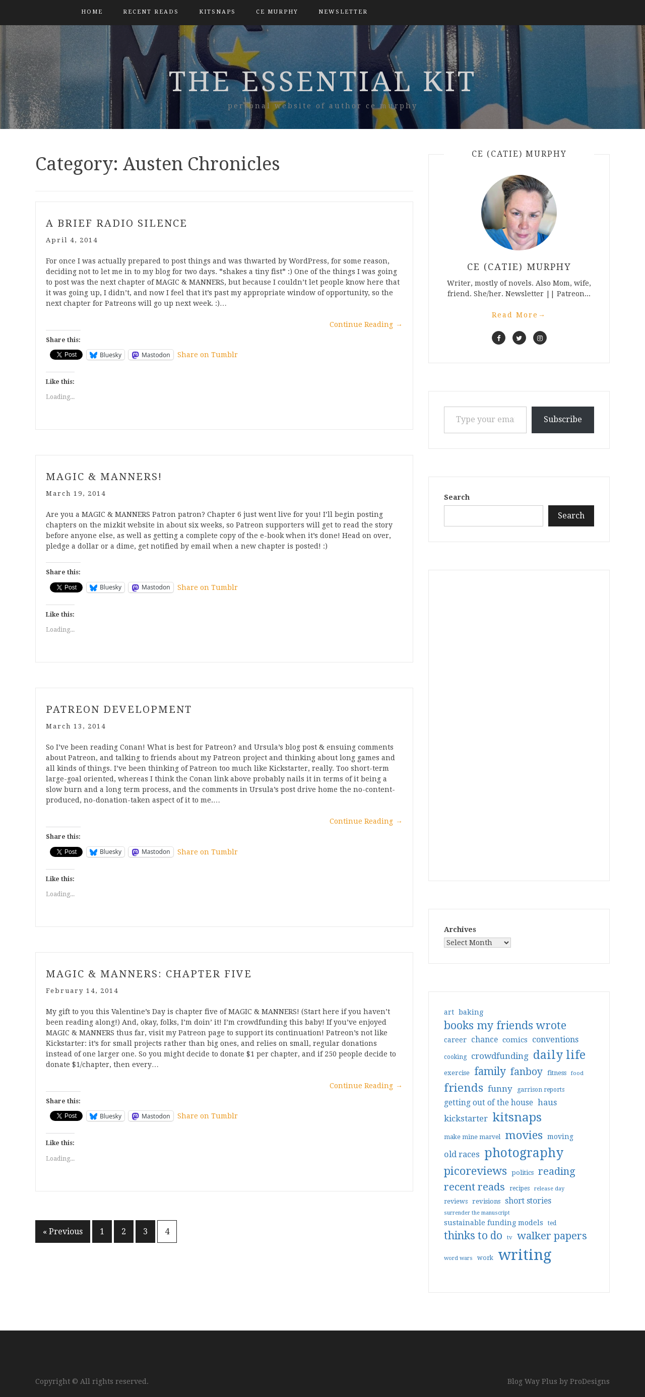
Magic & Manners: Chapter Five (149, 974)
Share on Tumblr (207, 355)
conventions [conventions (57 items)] (555, 1039)
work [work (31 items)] (485, 1257)
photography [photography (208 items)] (523, 1153)
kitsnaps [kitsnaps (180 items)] (517, 1117)
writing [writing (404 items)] (525, 1254)
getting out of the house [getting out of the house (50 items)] (488, 1102)
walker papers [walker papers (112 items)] (552, 1236)
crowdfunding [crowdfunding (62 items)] (500, 1056)
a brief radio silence (116, 223)
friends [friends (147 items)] (463, 1087)
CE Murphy (277, 12)
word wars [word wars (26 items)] (458, 1258)
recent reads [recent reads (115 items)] (474, 1187)
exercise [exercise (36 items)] (457, 1073)
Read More (519, 315)
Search (457, 497)
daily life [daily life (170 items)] (559, 1055)
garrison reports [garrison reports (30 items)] (540, 1089)
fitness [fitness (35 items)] (556, 1073)
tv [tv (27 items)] (509, 1237)
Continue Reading (366, 324)
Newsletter (343, 12)
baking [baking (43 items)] (471, 1012)
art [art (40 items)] (449, 1012)
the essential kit (323, 81)
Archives (460, 929)
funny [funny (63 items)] (500, 1089)
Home (92, 12)
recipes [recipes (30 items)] (519, 1188)
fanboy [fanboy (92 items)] (526, 1072)
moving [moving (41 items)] (560, 1137)
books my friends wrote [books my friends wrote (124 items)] (505, 1025)
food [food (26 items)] (577, 1073)
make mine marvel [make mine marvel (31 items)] (472, 1137)
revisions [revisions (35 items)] (486, 1201)
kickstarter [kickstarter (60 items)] (466, 1118)
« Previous (63, 1231)
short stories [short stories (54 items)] (528, 1201)
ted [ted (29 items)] (552, 1223)
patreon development (119, 709)
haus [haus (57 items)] (547, 1102)
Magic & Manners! (104, 477)
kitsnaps (217, 12)
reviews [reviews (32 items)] (456, 1201)
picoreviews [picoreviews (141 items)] (475, 1170)
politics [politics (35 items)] (522, 1172)
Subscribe (563, 419)
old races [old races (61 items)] (462, 1154)
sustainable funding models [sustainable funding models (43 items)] (493, 1223)
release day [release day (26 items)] (549, 1188)
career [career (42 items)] (455, 1040)
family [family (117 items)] (490, 1072)
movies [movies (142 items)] (524, 1135)
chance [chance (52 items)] (484, 1039)
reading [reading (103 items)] (556, 1171)
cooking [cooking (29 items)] (455, 1056)
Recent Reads (151, 12)
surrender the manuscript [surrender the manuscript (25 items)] (477, 1213)
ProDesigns (590, 1381)
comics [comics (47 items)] (515, 1039)
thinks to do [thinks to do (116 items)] (473, 1236)
